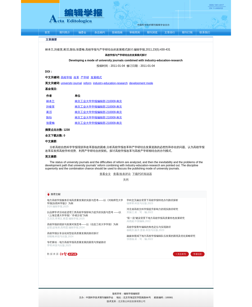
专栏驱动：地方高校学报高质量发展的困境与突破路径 (76, 242)
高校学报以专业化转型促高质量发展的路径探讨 (73, 233)
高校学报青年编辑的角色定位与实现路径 (149, 227)
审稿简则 (135, 32)
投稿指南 (117, 32)
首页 (47, 32)
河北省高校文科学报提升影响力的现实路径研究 (152, 209)
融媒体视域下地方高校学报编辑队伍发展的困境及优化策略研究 (161, 235)
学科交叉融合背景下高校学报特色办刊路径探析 (152, 200)
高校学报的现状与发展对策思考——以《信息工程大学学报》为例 (82, 224)
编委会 (82, 32)
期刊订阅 (187, 32)
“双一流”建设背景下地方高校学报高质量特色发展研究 (156, 218)
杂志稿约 (99, 32)
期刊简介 (64, 32)
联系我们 (205, 32)
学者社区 (197, 254)
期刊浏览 (152, 32)
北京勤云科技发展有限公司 (131, 301)
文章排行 (169, 32)
